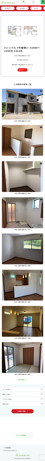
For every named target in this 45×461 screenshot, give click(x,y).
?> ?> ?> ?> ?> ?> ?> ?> (22, 389)
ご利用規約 (7, 448)
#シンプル (10, 47)
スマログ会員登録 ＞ (22, 435)
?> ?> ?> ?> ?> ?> (22, 404)
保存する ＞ (22, 70)
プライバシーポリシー (10, 450)
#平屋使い (23, 47)
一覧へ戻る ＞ (22, 380)
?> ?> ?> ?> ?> (22, 394)
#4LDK (18, 50)
